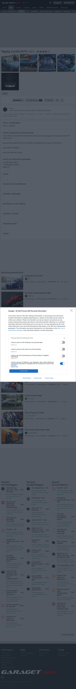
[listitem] (38, 338)
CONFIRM (23, 371)
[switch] (62, 342)
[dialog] (38, 344)
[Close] (72, 311)
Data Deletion (27, 378)
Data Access (38, 378)
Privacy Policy (49, 378)
